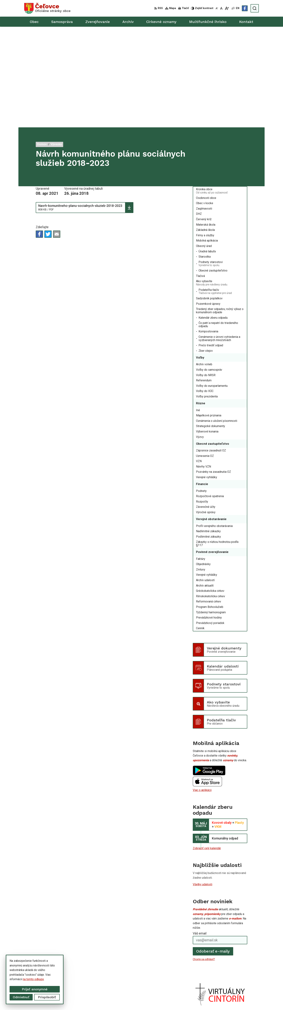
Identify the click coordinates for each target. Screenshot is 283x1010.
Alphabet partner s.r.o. (157, 1000)
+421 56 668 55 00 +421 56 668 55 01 (234, 975)
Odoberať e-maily (213, 850)
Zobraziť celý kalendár (207, 747)
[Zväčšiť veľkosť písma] (227, 8)
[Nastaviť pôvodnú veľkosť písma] (221, 8)
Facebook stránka (221, 984)
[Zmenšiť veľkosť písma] (216, 8)
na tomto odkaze (33, 979)
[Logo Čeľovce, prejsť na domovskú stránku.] (47, 8)
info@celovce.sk (220, 980)
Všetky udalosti (202, 783)
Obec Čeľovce (204, 1000)
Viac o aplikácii (202, 689)
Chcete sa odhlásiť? (204, 858)
